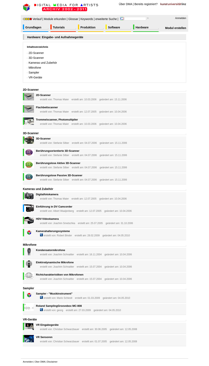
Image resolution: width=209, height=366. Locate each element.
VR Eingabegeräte (47, 324)
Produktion (88, 27)
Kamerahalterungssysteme (53, 231)
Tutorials (59, 27)
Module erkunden (55, 19)
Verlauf (32, 19)
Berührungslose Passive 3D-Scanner (59, 175)
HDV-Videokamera (47, 218)
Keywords (86, 19)
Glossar (73, 19)
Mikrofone (34, 67)
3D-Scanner (35, 57)
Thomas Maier (61, 99)
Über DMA (125, 4)
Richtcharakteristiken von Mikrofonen (59, 274)
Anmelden (180, 18)
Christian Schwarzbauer (66, 329)
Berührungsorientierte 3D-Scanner (57, 150)
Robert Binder (64, 235)
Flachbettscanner (47, 107)
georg (60, 310)
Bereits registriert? (146, 4)
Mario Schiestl (64, 298)
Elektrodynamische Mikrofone (55, 262)
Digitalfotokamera (47, 194)
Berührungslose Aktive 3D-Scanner (58, 163)
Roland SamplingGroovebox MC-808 (59, 305)
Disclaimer (52, 361)
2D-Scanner (35, 53)
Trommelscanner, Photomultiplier (57, 119)
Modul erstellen (175, 28)
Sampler (33, 72)
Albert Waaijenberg (63, 211)
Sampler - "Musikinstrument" (54, 293)
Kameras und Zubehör (42, 62)
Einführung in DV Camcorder (54, 206)
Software (114, 27)
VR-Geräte (34, 77)
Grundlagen (33, 27)
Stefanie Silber (61, 143)
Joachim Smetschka (64, 223)
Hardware (142, 27)
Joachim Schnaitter (63, 254)
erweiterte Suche (106, 19)
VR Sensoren (44, 337)
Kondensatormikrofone (50, 250)
